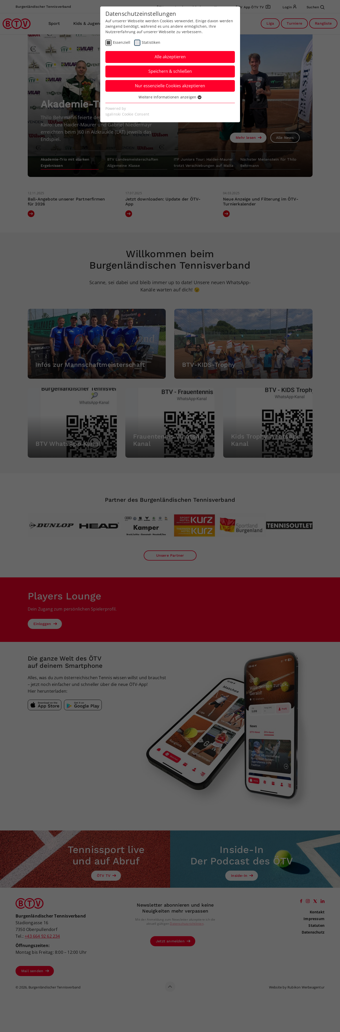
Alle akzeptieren (170, 57)
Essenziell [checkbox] (122, 42)
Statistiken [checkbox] (151, 42)
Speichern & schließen (170, 71)
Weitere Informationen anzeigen (170, 97)
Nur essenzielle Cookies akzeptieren (170, 86)
